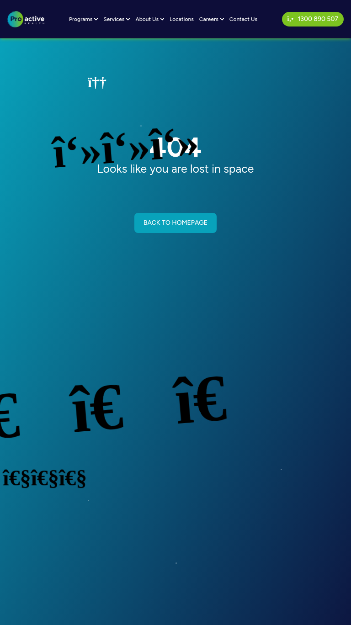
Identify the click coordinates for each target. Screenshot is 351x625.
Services (116, 19)
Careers (211, 19)
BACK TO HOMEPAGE (175, 223)
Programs (83, 19)
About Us (149, 19)
